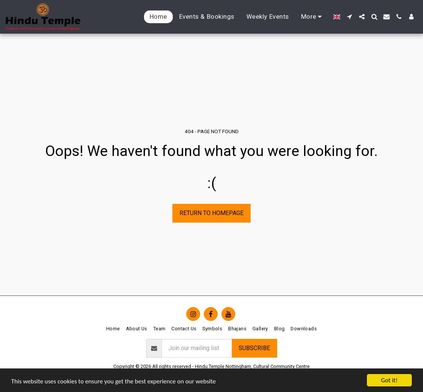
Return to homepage (211, 213)
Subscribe (254, 348)
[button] (349, 16)
